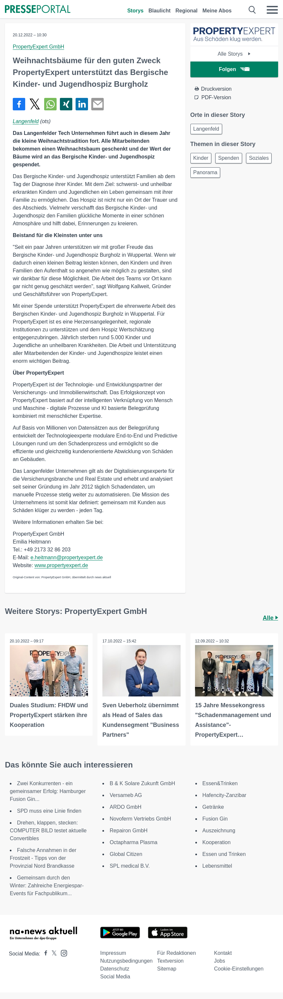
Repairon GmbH (129, 830)
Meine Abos (217, 10)
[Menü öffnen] (272, 9)
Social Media (115, 976)
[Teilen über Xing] (66, 104)
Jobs (219, 961)
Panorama (205, 172)
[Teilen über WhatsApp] (50, 104)
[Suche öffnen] (252, 9)
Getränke (213, 807)
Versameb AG (126, 795)
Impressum (113, 953)
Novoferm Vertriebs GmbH (140, 819)
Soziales (259, 158)
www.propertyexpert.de (61, 565)
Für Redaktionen (176, 953)
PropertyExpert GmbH (38, 46)
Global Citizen (126, 854)
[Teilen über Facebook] (19, 104)
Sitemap (166, 968)
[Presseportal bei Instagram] (62, 952)
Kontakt (223, 953)
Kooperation (217, 842)
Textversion (170, 961)
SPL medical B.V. (130, 866)
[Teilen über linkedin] (82, 104)
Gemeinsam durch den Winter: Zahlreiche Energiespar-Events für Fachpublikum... (47, 885)
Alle (270, 618)
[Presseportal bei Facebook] (43, 953)
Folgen (234, 69)
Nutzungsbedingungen (126, 961)
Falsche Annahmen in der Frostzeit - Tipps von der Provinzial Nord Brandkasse (43, 858)
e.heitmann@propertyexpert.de (66, 557)
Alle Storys (234, 54)
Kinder (200, 158)
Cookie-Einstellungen (238, 968)
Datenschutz (114, 968)
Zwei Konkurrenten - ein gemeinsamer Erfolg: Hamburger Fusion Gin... (48, 791)
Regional (186, 10)
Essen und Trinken (224, 854)
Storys (135, 10)
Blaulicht (160, 10)
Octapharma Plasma (133, 842)
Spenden (228, 158)
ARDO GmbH (125, 807)
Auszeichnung (219, 830)
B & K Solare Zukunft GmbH (142, 783)
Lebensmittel (217, 866)
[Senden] (97, 104)
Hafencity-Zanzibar (224, 795)
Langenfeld (26, 121)
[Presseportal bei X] (52, 953)
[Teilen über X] (34, 104)
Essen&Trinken (220, 783)
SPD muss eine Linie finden (49, 811)
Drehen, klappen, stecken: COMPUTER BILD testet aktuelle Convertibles (48, 830)
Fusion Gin (215, 819)
